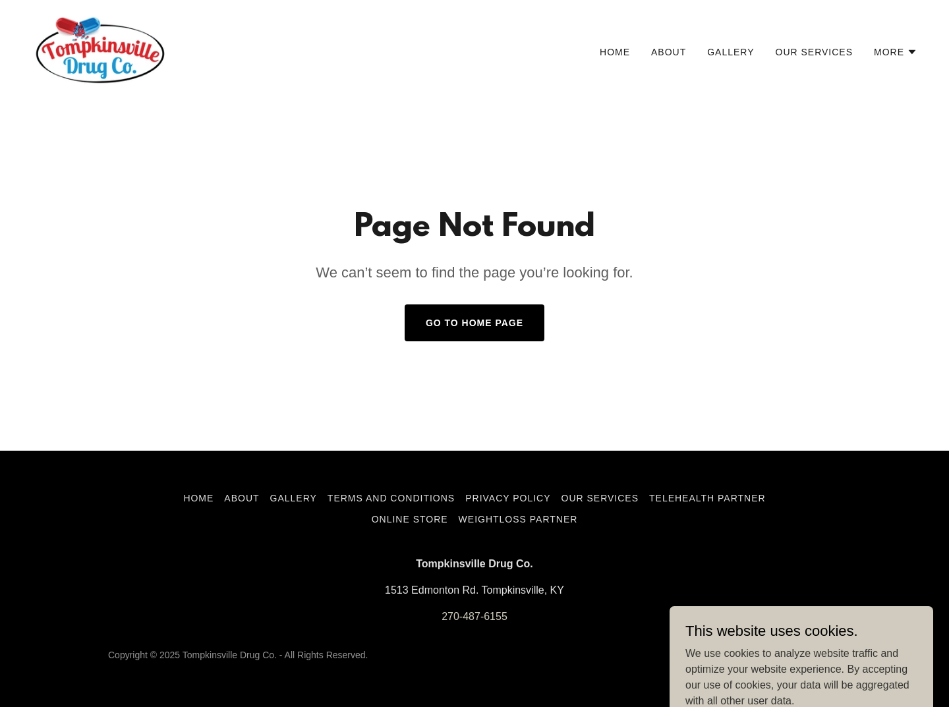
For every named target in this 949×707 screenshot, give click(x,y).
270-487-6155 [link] (474, 616)
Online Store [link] (410, 519)
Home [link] (615, 52)
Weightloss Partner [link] (518, 519)
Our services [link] (814, 52)
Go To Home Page (474, 323)
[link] (100, 49)
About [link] (668, 52)
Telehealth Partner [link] (707, 498)
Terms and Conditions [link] (391, 498)
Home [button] (198, 498)
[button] (895, 52)
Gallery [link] (730, 52)
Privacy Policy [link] (507, 498)
